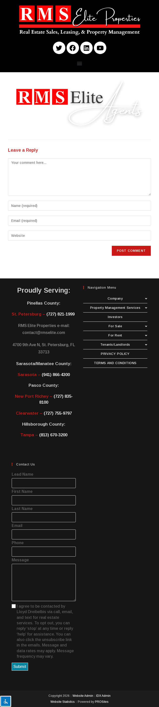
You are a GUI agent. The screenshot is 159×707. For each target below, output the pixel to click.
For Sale (128, 326)
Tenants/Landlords (123, 344)
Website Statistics (62, 702)
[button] (80, 63)
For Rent (127, 335)
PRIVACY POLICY (115, 354)
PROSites (102, 702)
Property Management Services (118, 308)
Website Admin (83, 696)
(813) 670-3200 (53, 435)
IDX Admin (103, 696)
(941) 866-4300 (56, 374)
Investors (115, 317)
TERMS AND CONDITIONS (115, 363)
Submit (19, 666)
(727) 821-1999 (60, 314)
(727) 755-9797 (58, 413)
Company (127, 298)
